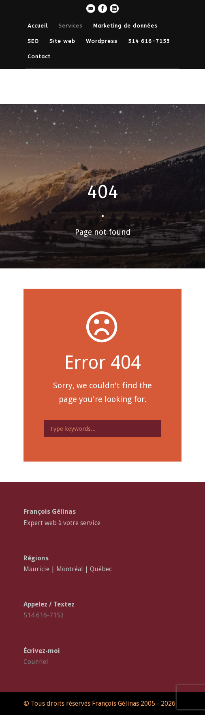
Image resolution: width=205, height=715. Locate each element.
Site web (62, 41)
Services (70, 26)
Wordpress (101, 41)
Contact (39, 56)
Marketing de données (125, 26)
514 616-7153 (149, 41)
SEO (33, 41)
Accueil (38, 26)
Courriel (35, 662)
